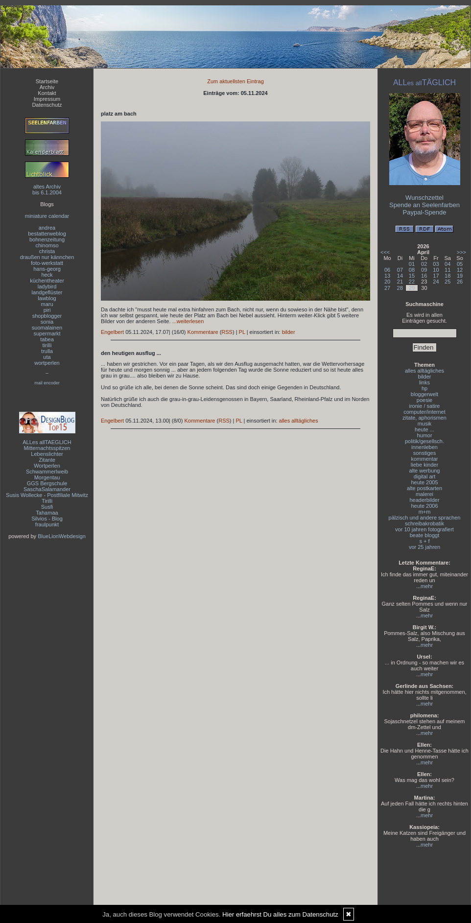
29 (412, 288)
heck (46, 275)
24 (436, 281)
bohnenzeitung (47, 239)
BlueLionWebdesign (62, 536)
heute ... (424, 429)
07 (400, 270)
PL (242, 332)
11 (447, 270)
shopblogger (47, 316)
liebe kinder (424, 465)
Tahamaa (47, 513)
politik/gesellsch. (424, 441)
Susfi (47, 507)
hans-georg (47, 269)
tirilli (47, 345)
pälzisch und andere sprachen (425, 518)
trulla (47, 351)
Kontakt (47, 93)
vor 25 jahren (424, 547)
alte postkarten (424, 488)
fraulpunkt (47, 524)
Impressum (47, 99)
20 (387, 281)
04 (447, 264)
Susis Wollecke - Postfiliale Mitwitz (47, 495)
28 (400, 288)
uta (46, 357)
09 (424, 270)
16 (424, 276)
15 (412, 276)
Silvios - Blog (47, 518)
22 (412, 281)
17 (436, 276)
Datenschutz (47, 105)
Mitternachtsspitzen (47, 448)
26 (460, 281)
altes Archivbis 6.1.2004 (47, 189)
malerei (424, 494)
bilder (288, 332)
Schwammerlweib (47, 471)
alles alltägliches (298, 421)
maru (47, 304)
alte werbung (424, 470)
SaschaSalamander (47, 489)
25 (447, 281)
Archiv (47, 87)
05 (460, 264)
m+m (425, 512)
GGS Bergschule (47, 483)
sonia (47, 322)
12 (460, 270)
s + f (424, 541)
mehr (427, 586)
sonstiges (424, 453)
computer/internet (424, 412)
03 (436, 264)
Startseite (47, 81)
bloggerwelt (424, 394)
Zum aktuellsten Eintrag (235, 81)
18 (447, 276)
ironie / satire (424, 406)
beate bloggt (425, 535)
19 (460, 276)
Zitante (47, 460)
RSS (227, 332)
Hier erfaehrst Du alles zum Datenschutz (280, 914)
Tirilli (47, 501)
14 (400, 276)
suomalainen (47, 328)
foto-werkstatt (47, 263)
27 (387, 288)
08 (412, 270)
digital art (425, 476)
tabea (47, 339)
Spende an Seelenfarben (424, 205)
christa (47, 251)
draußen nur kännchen (47, 257)
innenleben (424, 447)
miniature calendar (47, 216)
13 (387, 276)
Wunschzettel (424, 197)
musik (425, 423)
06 (387, 270)
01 (412, 264)
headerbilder (424, 500)
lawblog (47, 298)
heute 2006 (424, 506)
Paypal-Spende (425, 212)
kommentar (424, 459)
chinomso (46, 245)
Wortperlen (47, 466)
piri (47, 310)
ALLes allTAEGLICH (47, 442)
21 (400, 281)
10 (436, 270)
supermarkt (46, 333)
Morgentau (47, 477)
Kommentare (203, 332)
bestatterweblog (47, 234)
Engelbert (112, 332)
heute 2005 (424, 482)
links (424, 382)
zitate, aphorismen (424, 418)
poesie (424, 400)
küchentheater (47, 281)
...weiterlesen (188, 321)
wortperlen (46, 363)
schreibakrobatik (424, 523)
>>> (461, 252)
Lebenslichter (47, 454)
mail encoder (47, 382)
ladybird (47, 286)
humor (424, 435)
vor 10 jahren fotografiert (424, 529)
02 (424, 264)
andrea (47, 228)
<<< (385, 252)
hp (424, 388)
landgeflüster (47, 292)
